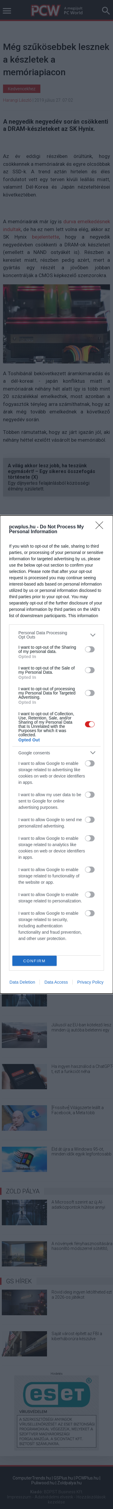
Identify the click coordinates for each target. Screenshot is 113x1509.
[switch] (90, 649)
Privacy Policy (90, 982)
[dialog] (56, 754)
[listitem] (56, 635)
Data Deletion (22, 982)
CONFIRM (34, 960)
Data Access (56, 982)
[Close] (101, 527)
